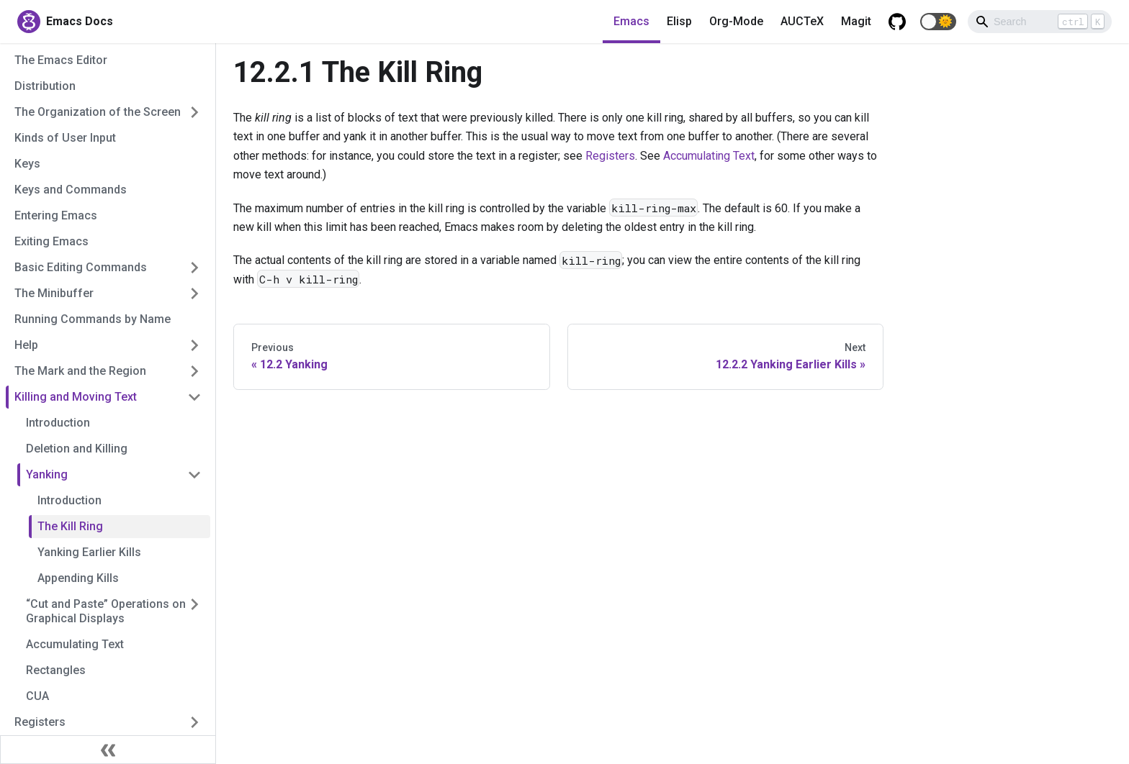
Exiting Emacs (51, 241)
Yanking (47, 474)
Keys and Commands (70, 189)
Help (26, 345)
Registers (40, 722)
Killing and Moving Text (75, 397)
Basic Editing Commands (80, 267)
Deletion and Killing (76, 448)
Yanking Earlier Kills (89, 552)
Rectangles (56, 670)
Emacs (631, 21)
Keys (27, 163)
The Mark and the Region (80, 371)
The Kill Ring (70, 526)
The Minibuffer (54, 293)
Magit (856, 21)
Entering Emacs (55, 215)
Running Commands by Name (92, 319)
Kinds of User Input (65, 138)
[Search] (1040, 21)
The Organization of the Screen (97, 112)
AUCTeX (802, 21)
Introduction (58, 422)
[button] (938, 21)
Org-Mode (736, 21)
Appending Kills (78, 578)
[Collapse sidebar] (108, 749)
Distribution (45, 86)
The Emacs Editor (60, 60)
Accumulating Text (75, 644)
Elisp (679, 21)
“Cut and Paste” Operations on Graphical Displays (106, 611)
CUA (37, 696)
